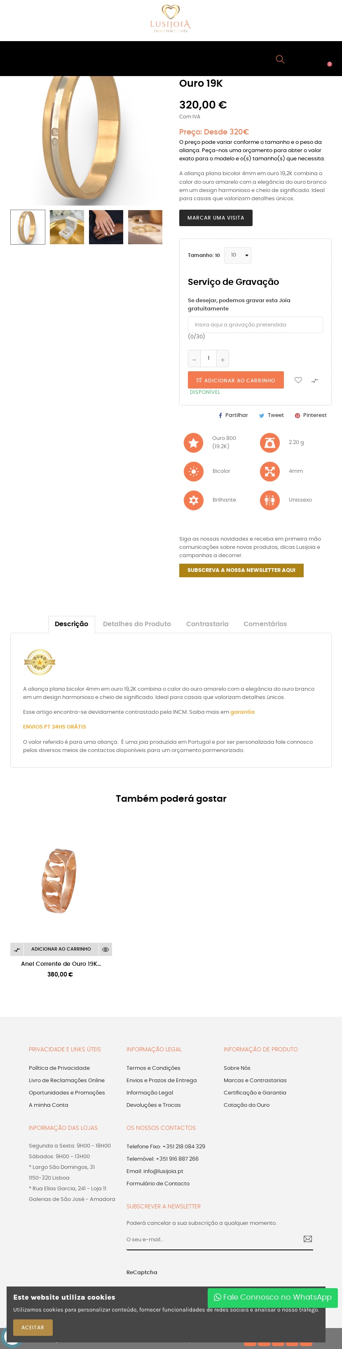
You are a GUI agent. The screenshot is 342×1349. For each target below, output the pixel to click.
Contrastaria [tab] (207, 624)
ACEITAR (33, 1327)
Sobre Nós (237, 1068)
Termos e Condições (153, 1068)
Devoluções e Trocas (153, 1105)
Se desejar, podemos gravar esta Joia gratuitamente (239, 305)
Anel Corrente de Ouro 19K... (61, 964)
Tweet (276, 415)
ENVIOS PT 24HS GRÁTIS (54, 727)
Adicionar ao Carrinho (236, 380)
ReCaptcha (141, 1272)
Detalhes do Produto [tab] (137, 624)
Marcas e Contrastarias (255, 1080)
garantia (242, 712)
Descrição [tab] (71, 624)
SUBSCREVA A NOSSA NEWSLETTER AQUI (241, 570)
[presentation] (224, 1277)
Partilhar (236, 415)
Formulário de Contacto (158, 1184)
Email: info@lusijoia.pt (154, 1171)
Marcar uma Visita (215, 217)
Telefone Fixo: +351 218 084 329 (165, 1147)
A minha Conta (48, 1105)
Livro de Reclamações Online (67, 1080)
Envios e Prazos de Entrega (161, 1080)
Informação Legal (149, 1093)
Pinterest (315, 415)
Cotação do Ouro (246, 1105)
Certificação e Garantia (255, 1093)
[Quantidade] (208, 358)
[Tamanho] (237, 255)
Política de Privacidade (59, 1068)
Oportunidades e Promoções (67, 1093)
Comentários (265, 624)
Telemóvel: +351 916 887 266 (162, 1159)
